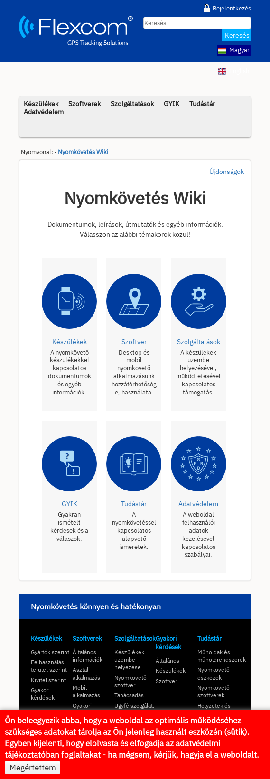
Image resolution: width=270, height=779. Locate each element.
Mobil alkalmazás (86, 691)
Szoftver (166, 680)
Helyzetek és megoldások (214, 709)
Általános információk (87, 655)
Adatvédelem (44, 111)
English (233, 71)
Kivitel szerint (48, 679)
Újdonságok (226, 171)
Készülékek (46, 639)
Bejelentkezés (232, 8)
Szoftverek (84, 103)
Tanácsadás (129, 695)
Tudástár (202, 103)
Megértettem (32, 767)
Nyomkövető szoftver (130, 681)
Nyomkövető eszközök (213, 673)
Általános (167, 660)
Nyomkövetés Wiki (83, 151)
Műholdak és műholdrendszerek (221, 655)
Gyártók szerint (50, 651)
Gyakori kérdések (43, 693)
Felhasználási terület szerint (49, 665)
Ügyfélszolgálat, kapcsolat (134, 709)
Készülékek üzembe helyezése (129, 659)
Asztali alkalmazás (86, 673)
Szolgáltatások (132, 103)
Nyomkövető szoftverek (213, 691)
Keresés (237, 35)
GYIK (171, 103)
